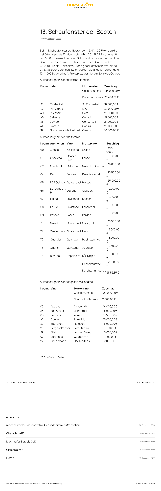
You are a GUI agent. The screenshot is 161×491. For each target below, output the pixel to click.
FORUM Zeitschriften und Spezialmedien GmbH (26, 483)
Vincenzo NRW (144, 382)
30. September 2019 (147, 425)
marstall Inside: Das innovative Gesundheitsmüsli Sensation (43, 425)
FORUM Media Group (54, 483)
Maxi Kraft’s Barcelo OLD (21, 441)
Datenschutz (140, 483)
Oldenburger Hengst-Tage (23, 382)
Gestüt (58, 38)
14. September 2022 (147, 450)
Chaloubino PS (15, 433)
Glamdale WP (14, 449)
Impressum (150, 483)
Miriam (51, 38)
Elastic (10, 457)
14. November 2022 (147, 433)
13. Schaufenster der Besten (52, 357)
